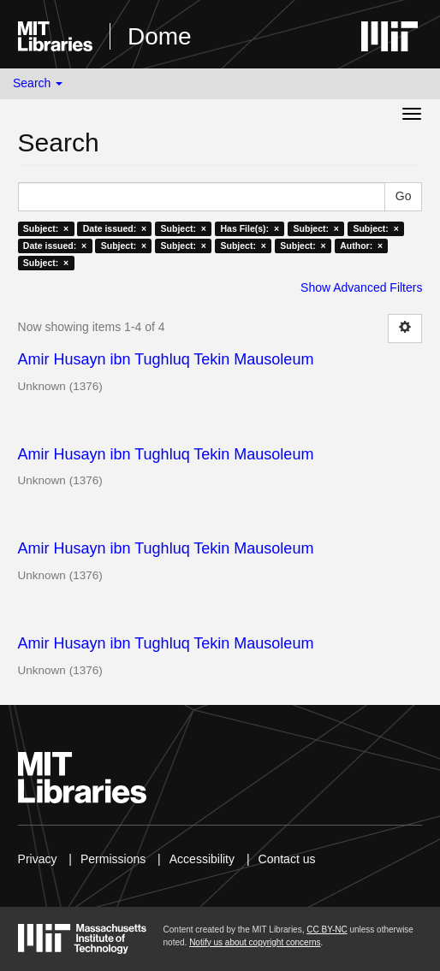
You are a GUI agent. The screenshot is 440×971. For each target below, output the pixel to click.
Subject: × (45, 228)
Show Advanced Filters (361, 287)
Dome (160, 36)
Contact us (287, 859)
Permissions (113, 859)
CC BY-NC (326, 929)
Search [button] (37, 83)
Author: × (361, 245)
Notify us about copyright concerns (254, 942)
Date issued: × (114, 228)
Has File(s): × (249, 228)
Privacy (37, 859)
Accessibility (202, 859)
